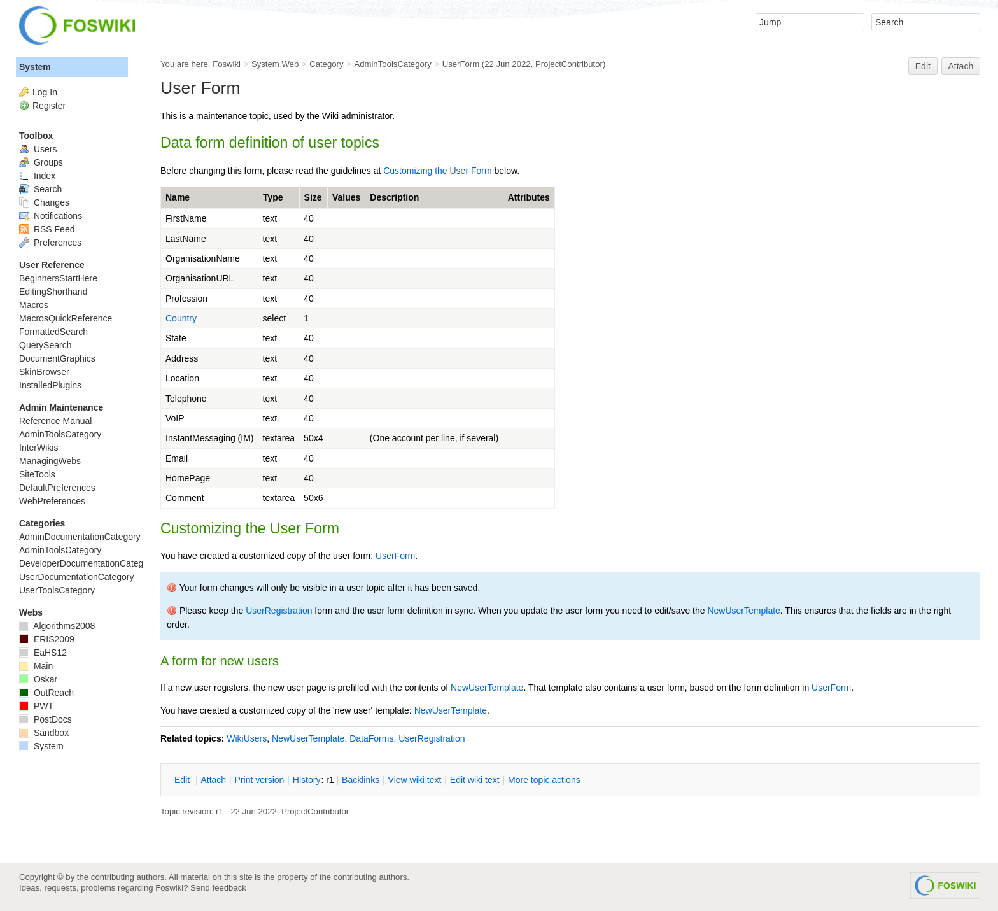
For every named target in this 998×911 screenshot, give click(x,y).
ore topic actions (544, 780)
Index (37, 176)
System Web (275, 64)
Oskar (38, 679)
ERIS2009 (46, 639)
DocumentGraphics (57, 358)
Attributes (529, 197)
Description (394, 197)
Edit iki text (475, 780)
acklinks (360, 780)
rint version (260, 780)
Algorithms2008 (57, 626)
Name (177, 197)
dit (183, 780)
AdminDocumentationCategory (80, 537)
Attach (961, 66)
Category (326, 64)
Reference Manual (55, 421)
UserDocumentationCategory (76, 577)
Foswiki (227, 64)
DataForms (371, 738)
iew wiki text (415, 780)
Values (346, 197)
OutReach (46, 693)
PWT (36, 706)
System (35, 67)
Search (40, 189)
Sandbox (44, 733)
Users (38, 149)
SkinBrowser (44, 372)
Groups (41, 162)
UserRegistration (279, 610)
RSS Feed (46, 229)
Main (36, 666)
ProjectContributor (569, 64)
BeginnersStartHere (58, 278)
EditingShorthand (53, 291)
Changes (44, 202)
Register (49, 106)
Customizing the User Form (437, 171)
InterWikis (38, 447)
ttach (213, 780)
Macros (33, 305)
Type (273, 197)
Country (181, 318)
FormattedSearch (53, 332)
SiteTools (37, 474)
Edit (923, 66)
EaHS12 (43, 652)
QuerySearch (45, 345)
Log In (44, 92)
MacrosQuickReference (65, 318)
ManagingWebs (50, 461)
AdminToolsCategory (392, 64)
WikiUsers (247, 738)
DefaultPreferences (57, 488)
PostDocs (45, 719)
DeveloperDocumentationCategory (87, 563)
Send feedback (218, 888)
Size (313, 197)
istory (307, 780)
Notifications (50, 216)
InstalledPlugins (50, 385)
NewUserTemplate (743, 610)
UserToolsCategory (57, 590)
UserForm (460, 64)
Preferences (50, 242)
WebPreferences (52, 501)
